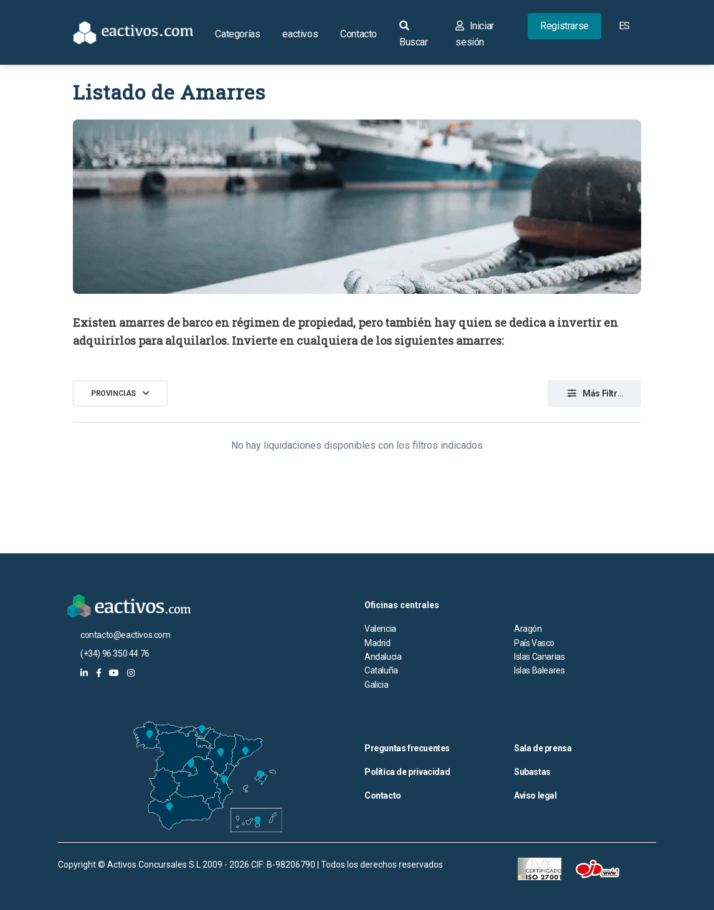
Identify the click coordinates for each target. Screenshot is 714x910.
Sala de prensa (542, 748)
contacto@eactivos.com (125, 635)
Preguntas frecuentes (407, 748)
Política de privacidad (407, 772)
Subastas (532, 772)
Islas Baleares (539, 670)
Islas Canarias (539, 657)
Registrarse (564, 26)
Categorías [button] (237, 34)
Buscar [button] (413, 34)
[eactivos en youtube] (114, 673)
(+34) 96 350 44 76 (115, 654)
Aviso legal (535, 795)
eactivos (300, 34)
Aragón (528, 629)
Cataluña (381, 670)
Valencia (380, 629)
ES (624, 26)
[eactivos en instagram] (131, 673)
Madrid (377, 643)
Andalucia (382, 657)
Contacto (358, 34)
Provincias (113, 393)
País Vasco (534, 643)
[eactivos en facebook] (99, 673)
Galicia (376, 685)
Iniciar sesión (474, 34)
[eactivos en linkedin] (84, 673)
